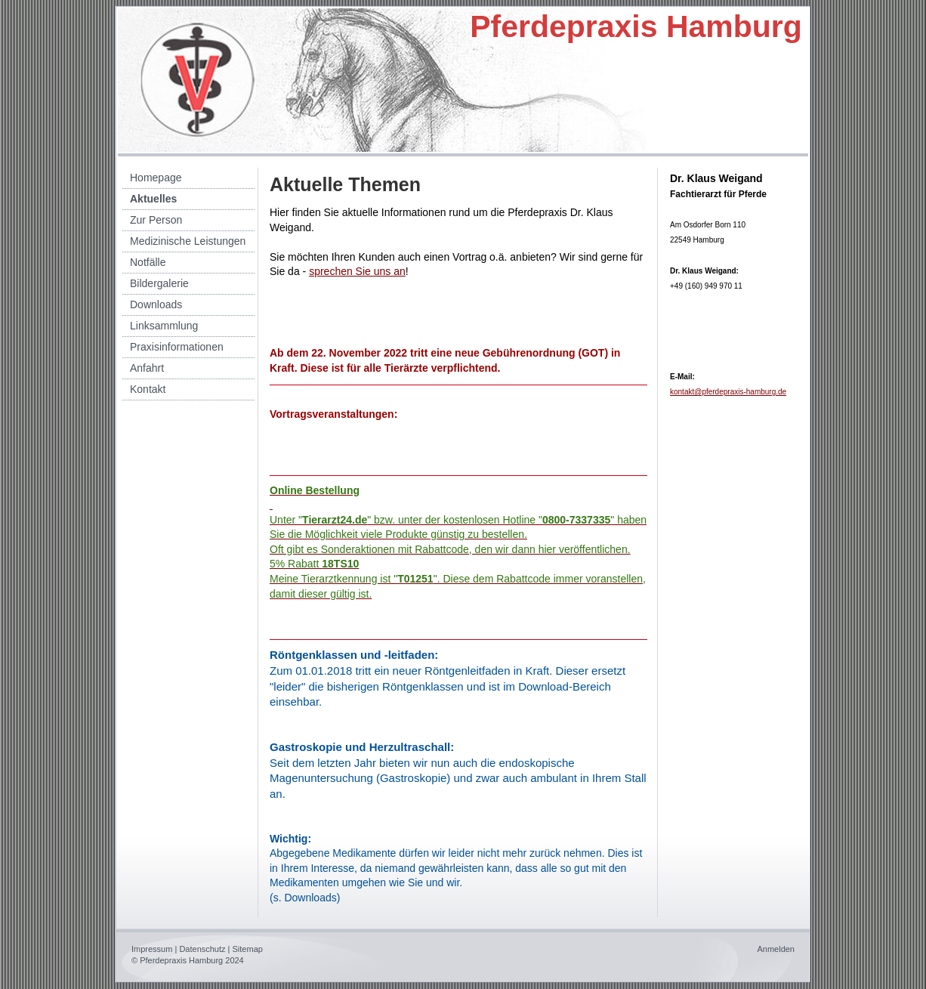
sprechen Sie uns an (357, 271)
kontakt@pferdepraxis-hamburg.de (728, 392)
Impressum (151, 948)
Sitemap (248, 948)
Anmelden (776, 948)
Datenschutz (202, 948)
